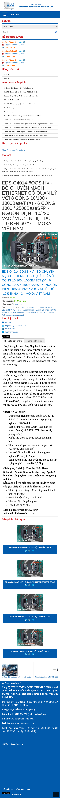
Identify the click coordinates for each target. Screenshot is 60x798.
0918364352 (8, 329)
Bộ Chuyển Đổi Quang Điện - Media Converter (18, 88)
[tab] (13, 340)
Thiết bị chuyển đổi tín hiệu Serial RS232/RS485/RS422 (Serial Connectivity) (28, 127)
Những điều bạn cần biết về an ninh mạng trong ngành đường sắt (24, 161)
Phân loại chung (9, 108)
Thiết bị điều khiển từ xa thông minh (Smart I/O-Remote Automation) (25, 131)
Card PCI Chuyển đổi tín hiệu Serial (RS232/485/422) (21, 92)
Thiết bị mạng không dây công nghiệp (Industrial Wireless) (22, 139)
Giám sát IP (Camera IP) (11, 100)
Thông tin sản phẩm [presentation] (13, 341)
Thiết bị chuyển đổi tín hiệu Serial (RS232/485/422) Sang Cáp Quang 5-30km (28, 124)
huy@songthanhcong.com (14, 63)
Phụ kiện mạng (8, 112)
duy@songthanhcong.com (14, 45)
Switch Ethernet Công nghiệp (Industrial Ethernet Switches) (22, 116)
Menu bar (14, 15)
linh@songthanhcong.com (14, 54)
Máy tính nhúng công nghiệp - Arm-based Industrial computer (23, 104)
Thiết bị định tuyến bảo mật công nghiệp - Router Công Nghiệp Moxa (25, 135)
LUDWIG (6, 74)
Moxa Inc (7, 78)
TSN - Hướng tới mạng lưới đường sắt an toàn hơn (20, 165)
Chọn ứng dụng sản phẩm (13, 150)
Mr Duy (6, 322)
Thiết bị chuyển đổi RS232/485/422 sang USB (18, 120)
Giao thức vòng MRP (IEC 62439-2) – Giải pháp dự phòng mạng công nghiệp (28, 175)
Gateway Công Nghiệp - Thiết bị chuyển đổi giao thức (21, 96)
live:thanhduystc (10, 332)
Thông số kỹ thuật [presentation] (34, 341)
